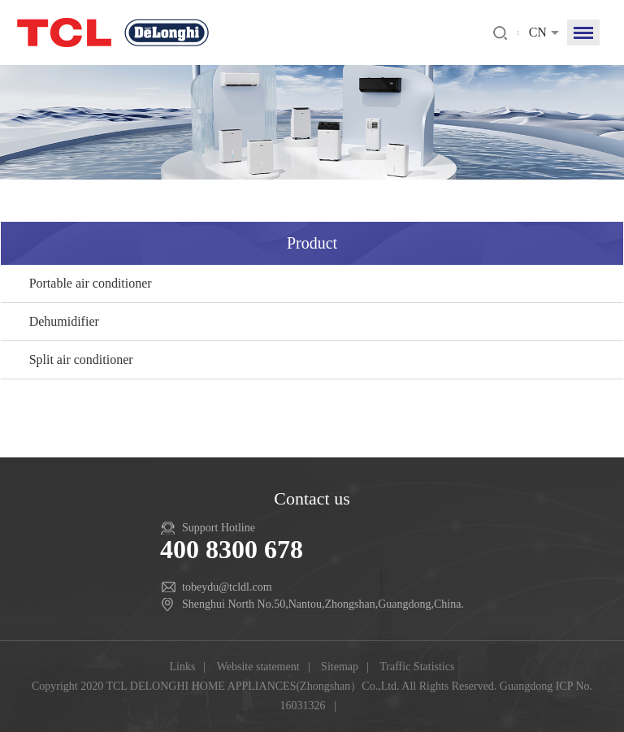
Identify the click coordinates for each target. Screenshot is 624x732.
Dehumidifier (64, 321)
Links (183, 667)
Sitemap (339, 667)
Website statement (258, 667)
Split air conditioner (81, 359)
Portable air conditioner (90, 283)
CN (538, 32)
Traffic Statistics (416, 667)
